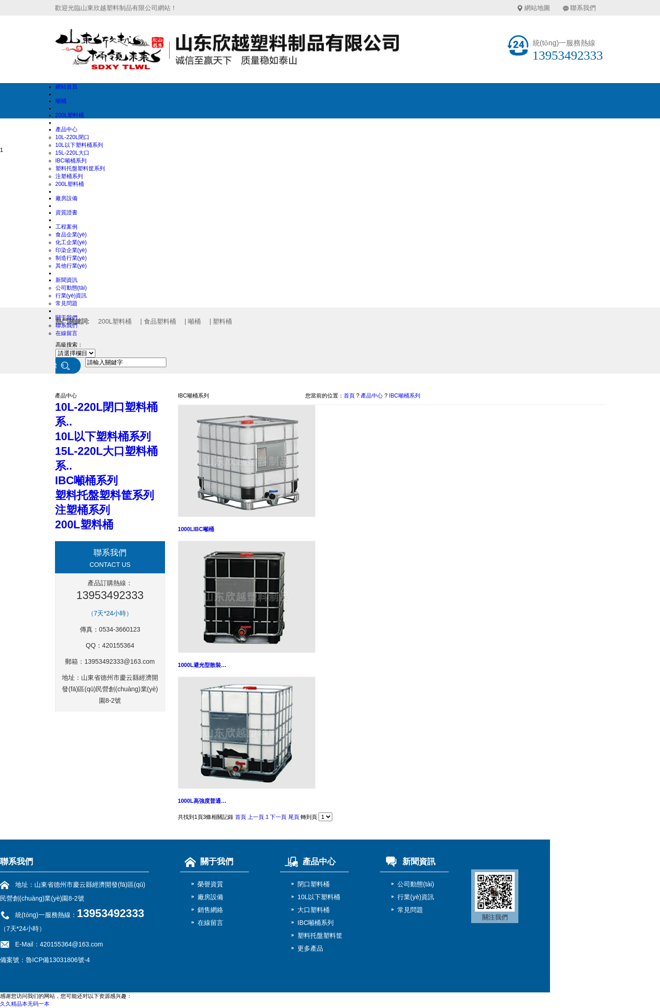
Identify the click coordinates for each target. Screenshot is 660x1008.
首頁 (349, 395)
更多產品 (310, 948)
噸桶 (60, 101)
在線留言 (66, 333)
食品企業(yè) (71, 234)
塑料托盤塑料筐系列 (80, 168)
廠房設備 (66, 198)
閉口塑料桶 (313, 884)
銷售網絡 (210, 909)
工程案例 (66, 227)
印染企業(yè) (71, 250)
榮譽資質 (210, 884)
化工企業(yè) (71, 242)
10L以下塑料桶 (318, 897)
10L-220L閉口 (72, 137)
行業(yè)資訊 (71, 295)
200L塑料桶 (69, 115)
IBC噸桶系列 (71, 160)
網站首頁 (66, 87)
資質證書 (66, 212)
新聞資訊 (66, 280)
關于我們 (66, 317)
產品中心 (66, 129)
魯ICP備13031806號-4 (58, 959)
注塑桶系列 (69, 176)
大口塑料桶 (313, 909)
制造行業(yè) (71, 258)
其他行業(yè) (71, 266)
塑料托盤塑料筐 (319, 935)
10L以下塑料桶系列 (79, 145)
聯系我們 (583, 7)
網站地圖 (537, 7)
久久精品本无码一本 (25, 1004)
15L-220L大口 (72, 153)
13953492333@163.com (119, 661)
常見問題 (66, 303)
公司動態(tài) (71, 288)
